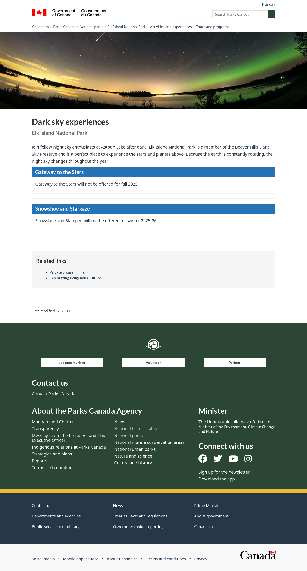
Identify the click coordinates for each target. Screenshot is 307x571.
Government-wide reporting (138, 526)
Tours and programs (212, 26)
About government (211, 516)
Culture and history (133, 463)
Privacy (200, 558)
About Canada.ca (122, 558)
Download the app (216, 479)
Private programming (67, 272)
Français (268, 4)
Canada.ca (40, 26)
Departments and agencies (56, 516)
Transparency (45, 428)
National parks (91, 26)
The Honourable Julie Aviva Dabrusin (236, 426)
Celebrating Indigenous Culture (75, 278)
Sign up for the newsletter (224, 472)
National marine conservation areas (149, 442)
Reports (39, 461)
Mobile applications (81, 558)
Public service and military (55, 526)
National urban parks (135, 449)
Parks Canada (64, 26)
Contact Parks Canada (53, 394)
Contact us (41, 505)
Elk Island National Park (127, 26)
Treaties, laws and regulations (140, 516)
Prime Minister (207, 505)
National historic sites (135, 428)
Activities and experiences (171, 26)
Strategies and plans (52, 454)
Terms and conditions (53, 467)
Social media (43, 558)
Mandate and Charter (53, 422)
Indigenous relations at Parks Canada (69, 447)
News (119, 422)
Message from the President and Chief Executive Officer (70, 438)
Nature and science (133, 456)
